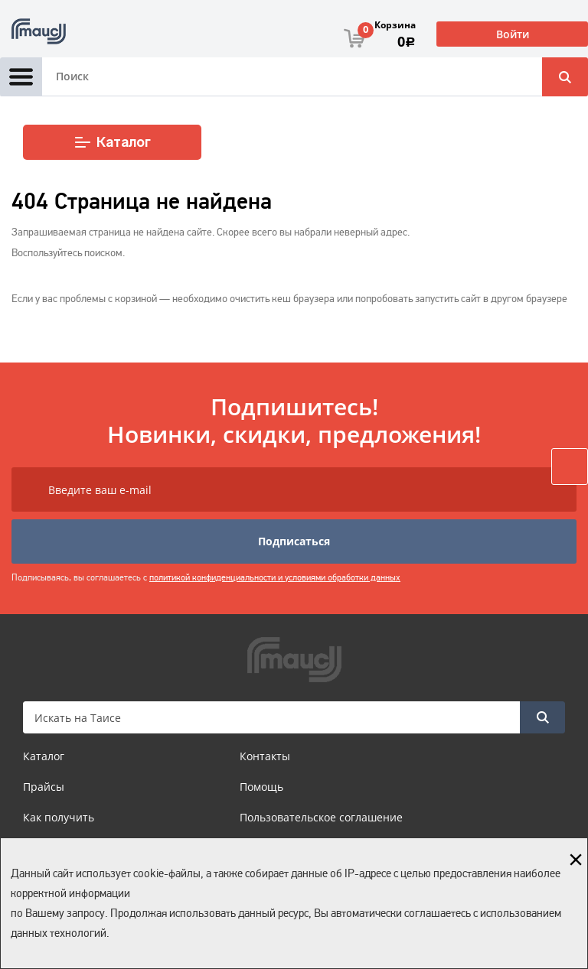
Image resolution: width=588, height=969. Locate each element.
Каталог (112, 142)
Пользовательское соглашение (321, 817)
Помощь (261, 786)
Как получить (58, 817)
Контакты (265, 756)
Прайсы (43, 786)
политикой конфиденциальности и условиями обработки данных (274, 577)
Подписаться (294, 541)
